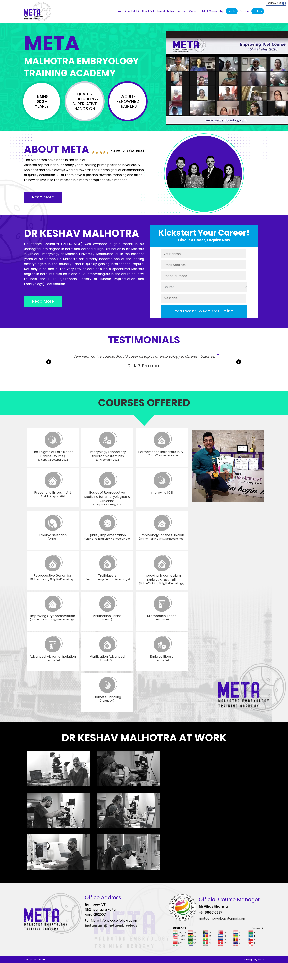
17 (252, 37)
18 (257, 37)
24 (179, 40)
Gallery (257, 11)
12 (226, 37)
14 (236, 37)
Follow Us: (276, 3)
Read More (43, 197)
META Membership (213, 11)
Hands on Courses (188, 11)
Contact (244, 11)
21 (272, 37)
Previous (49, 362)
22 (168, 40)
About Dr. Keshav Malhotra (158, 11)
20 (267, 37)
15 (241, 37)
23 (174, 40)
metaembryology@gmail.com (222, 918)
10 (215, 37)
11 (220, 37)
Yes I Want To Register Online (204, 311)
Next (239, 362)
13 (231, 37)
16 (246, 37)
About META (132, 11)
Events (232, 11)
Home (118, 11)
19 (262, 37)
